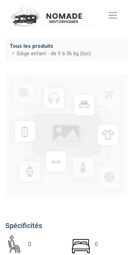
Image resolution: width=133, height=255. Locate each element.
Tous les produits (31, 46)
